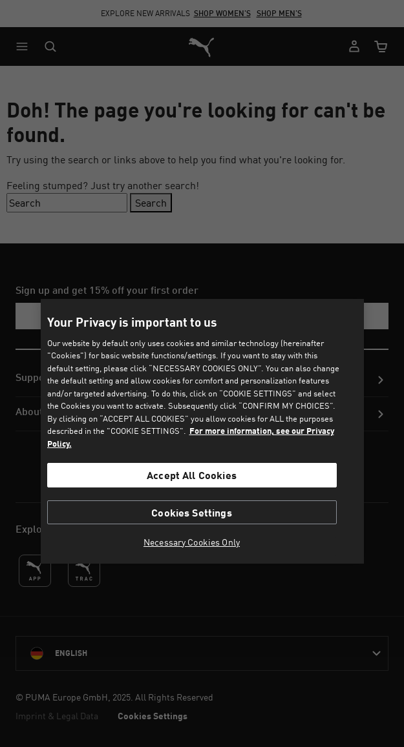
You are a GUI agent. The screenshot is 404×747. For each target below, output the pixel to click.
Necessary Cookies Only (192, 542)
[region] (202, 431)
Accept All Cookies (192, 475)
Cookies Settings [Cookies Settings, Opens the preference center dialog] (191, 512)
